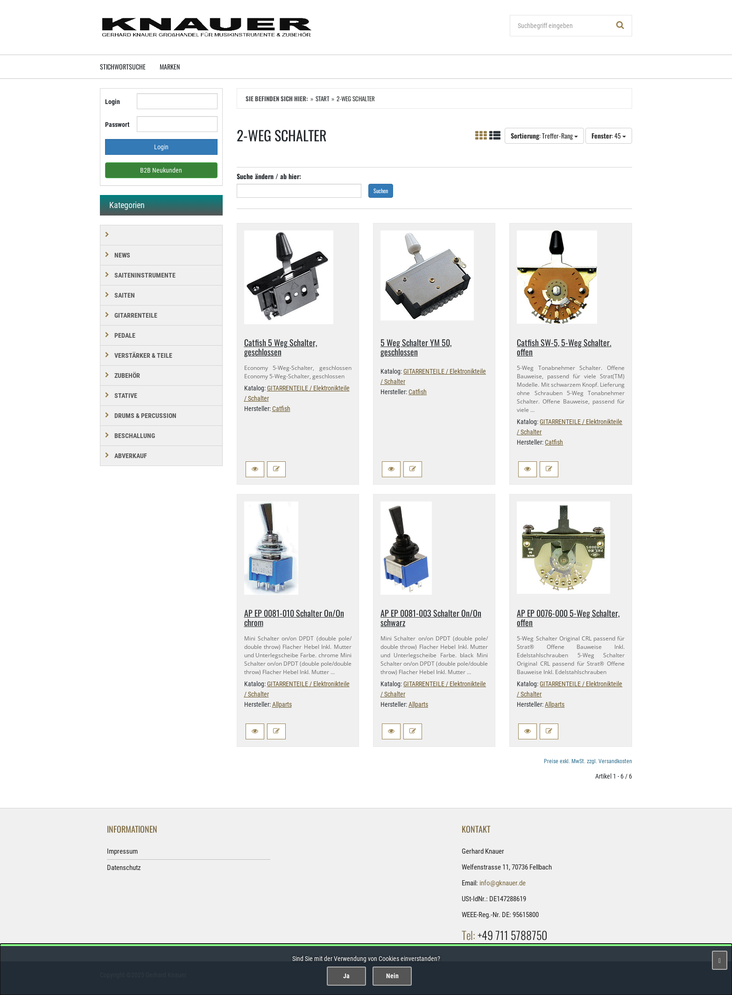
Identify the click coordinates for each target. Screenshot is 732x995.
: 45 (608, 135)
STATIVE (125, 395)
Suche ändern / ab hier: (269, 176)
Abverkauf (130, 455)
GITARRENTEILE (135, 315)
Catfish (281, 408)
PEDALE (124, 335)
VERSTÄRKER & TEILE (143, 355)
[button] (255, 469)
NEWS (122, 255)
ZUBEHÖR (127, 375)
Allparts (282, 704)
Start (322, 98)
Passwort (117, 124)
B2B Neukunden (161, 170)
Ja (346, 976)
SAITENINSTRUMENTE (145, 275)
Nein (392, 976)
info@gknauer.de (502, 883)
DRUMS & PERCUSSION (145, 415)
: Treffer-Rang (544, 135)
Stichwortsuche (123, 66)
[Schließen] (719, 960)
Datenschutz (124, 867)
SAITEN (124, 295)
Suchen (380, 191)
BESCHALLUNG (134, 435)
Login (112, 101)
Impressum (122, 851)
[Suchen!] (620, 25)
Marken (170, 66)
